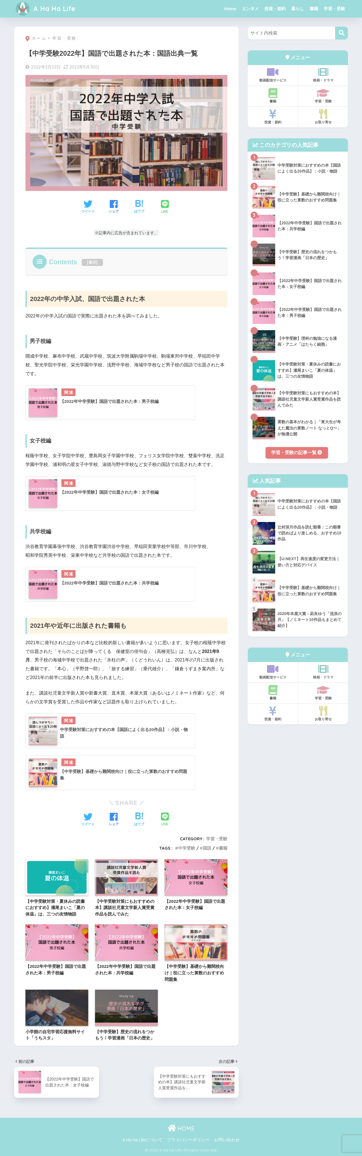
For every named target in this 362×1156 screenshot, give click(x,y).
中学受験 (186, 848)
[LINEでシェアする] (165, 207)
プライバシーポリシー (188, 1140)
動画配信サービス (273, 74)
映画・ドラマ (323, 74)
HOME (181, 1128)
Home (230, 8)
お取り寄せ (323, 116)
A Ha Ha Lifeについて (142, 1140)
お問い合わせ (227, 1140)
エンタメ (250, 8)
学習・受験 (334, 8)
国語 (207, 848)
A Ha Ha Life (46, 9)
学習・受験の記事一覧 (296, 452)
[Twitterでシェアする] (88, 207)
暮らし (297, 8)
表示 (92, 262)
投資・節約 (275, 8)
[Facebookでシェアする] (114, 207)
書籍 (314, 8)
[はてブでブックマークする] (139, 207)
